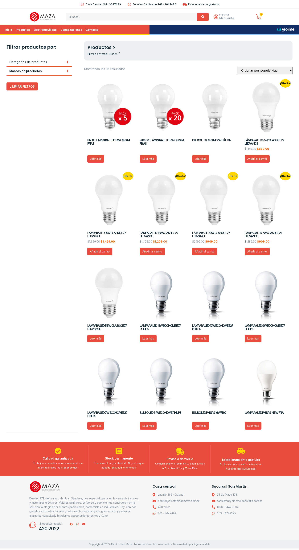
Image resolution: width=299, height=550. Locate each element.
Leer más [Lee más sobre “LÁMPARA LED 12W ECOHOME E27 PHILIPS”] (200, 338)
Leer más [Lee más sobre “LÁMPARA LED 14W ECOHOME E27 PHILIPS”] (148, 338)
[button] (39, 62)
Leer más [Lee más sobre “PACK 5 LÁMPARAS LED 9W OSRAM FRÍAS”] (95, 159)
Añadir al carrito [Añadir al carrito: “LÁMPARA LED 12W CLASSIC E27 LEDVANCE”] (152, 251)
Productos (23, 30)
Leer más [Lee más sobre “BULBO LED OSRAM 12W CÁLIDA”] (200, 159)
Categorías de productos (28, 62)
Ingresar (225, 14)
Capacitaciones (71, 30)
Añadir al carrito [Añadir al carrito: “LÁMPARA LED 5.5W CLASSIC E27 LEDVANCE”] (257, 159)
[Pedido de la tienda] (265, 71)
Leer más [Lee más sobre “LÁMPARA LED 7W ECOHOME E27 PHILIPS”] (95, 426)
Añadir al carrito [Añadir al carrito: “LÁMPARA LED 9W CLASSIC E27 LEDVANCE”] (205, 251)
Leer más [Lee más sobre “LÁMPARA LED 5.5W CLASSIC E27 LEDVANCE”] (95, 338)
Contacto (92, 30)
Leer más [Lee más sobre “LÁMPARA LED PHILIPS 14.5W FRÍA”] (253, 426)
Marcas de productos (25, 71)
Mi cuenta (227, 18)
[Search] (203, 17)
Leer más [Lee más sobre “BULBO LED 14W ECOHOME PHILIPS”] (148, 426)
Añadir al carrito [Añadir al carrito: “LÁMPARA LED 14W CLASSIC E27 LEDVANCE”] (100, 251)
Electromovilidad (45, 30)
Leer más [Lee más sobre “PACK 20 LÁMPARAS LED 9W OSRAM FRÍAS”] (148, 159)
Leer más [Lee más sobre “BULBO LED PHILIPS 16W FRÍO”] (200, 426)
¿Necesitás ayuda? (51, 525)
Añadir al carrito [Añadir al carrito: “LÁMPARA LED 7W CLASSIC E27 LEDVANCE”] (257, 251)
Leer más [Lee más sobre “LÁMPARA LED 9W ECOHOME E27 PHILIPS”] (253, 338)
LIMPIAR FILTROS (22, 87)
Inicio (8, 30)
